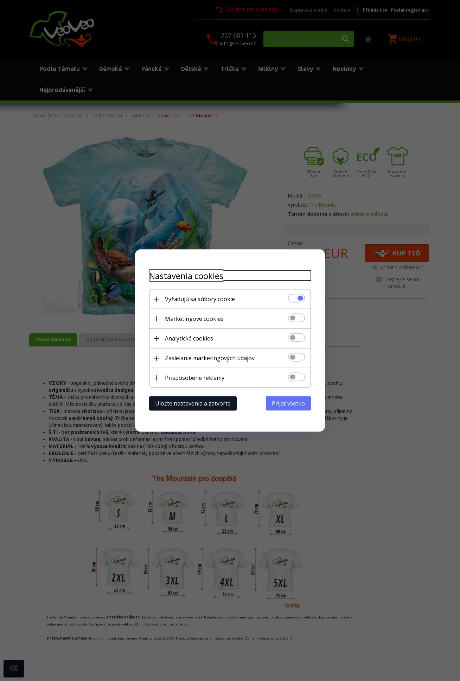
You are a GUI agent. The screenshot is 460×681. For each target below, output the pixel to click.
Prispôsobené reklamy (194, 378)
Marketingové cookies (194, 319)
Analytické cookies (189, 338)
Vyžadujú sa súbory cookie (200, 299)
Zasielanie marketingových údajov (210, 358)
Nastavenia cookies (186, 276)
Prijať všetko (288, 403)
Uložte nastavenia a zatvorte (193, 403)
